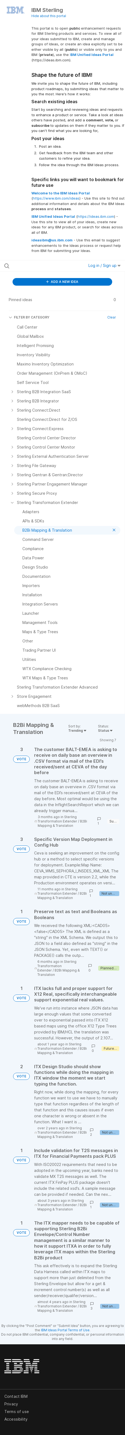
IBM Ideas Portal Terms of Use (65, 1330)
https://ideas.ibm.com (96, 216)
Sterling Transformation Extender (57, 819)
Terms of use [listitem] (16, 1411)
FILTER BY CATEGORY (29, 317)
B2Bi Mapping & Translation (62, 823)
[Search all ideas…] (38, 266)
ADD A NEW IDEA (62, 282)
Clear (111, 317)
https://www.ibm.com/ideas (56, 198)
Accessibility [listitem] (16, 1419)
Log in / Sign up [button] (104, 265)
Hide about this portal (48, 16)
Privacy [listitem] (11, 1404)
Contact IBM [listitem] (16, 1396)
